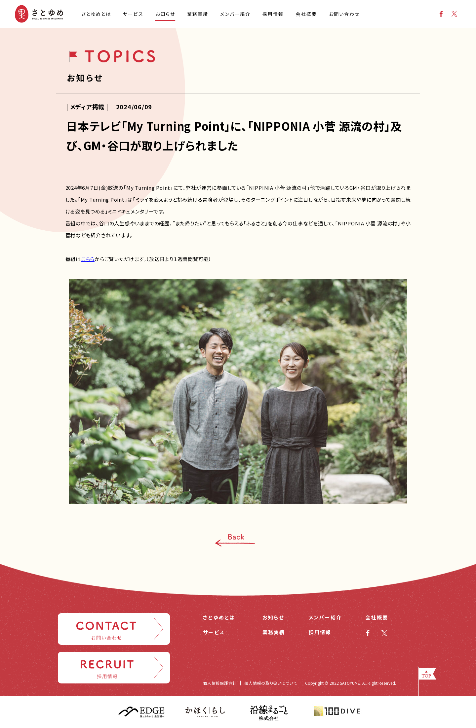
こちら (88, 258)
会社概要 (376, 617)
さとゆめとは (219, 617)
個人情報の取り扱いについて (270, 683)
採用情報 (320, 632)
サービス (214, 632)
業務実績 (273, 632)
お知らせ (273, 617)
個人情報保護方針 (220, 683)
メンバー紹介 (325, 617)
